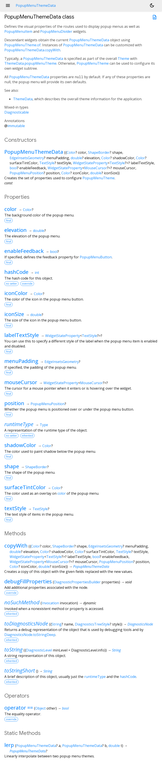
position (14, 403)
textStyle (15, 508)
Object (40, 708)
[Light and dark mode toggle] (151, 5)
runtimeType (18, 424)
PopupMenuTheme (93, 63)
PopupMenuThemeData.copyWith (32, 50)
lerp (9, 744)
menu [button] (7, 5)
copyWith (16, 545)
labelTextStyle (21, 335)
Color (71, 152)
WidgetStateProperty (90, 163)
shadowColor (20, 445)
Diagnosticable (16, 112)
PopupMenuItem (18, 31)
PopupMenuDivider (56, 31)
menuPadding (21, 361)
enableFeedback (24, 250)
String (57, 624)
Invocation (50, 603)
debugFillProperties (28, 581)
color (10, 209)
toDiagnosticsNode (26, 623)
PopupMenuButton (96, 257)
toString (13, 649)
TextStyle (47, 163)
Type (44, 424)
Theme (123, 58)
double (76, 157)
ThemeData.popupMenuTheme (30, 63)
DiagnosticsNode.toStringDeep (29, 634)
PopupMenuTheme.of (22, 45)
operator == (18, 707)
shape (11, 466)
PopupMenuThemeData (89, 40)
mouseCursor (20, 382)
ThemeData (23, 99)
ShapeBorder (99, 152)
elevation (15, 229)
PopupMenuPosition (27, 173)
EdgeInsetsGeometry (27, 157)
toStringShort (19, 670)
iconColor (16, 293)
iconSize (14, 314)
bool (13, 168)
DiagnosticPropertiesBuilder (77, 582)
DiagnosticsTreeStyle (92, 624)
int (37, 272)
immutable (16, 125)
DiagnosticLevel (39, 650)
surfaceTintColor (25, 487)
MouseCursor (95, 168)
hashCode (16, 271)
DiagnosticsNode (140, 624)
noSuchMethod (22, 602)
